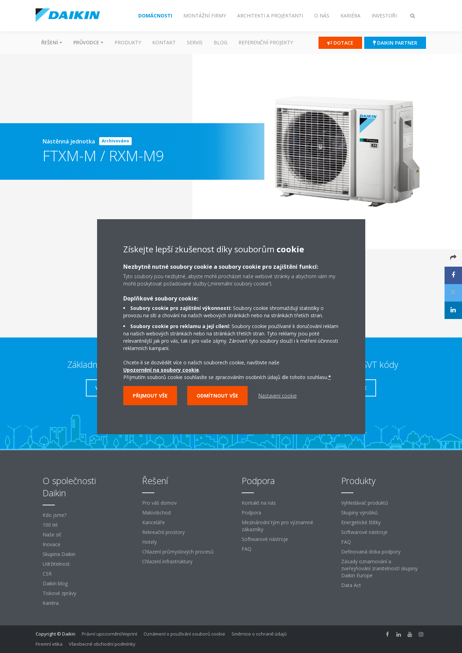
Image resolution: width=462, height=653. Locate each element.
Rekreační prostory (163, 532)
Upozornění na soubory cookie (161, 369)
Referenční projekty (266, 42)
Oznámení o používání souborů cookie (184, 634)
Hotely (149, 542)
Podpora (251, 512)
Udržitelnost (56, 564)
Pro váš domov (159, 502)
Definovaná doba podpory (371, 551)
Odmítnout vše (217, 395)
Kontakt (164, 42)
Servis (195, 42)
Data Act (351, 585)
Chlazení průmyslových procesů (178, 551)
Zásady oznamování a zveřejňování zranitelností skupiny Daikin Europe (379, 568)
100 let (50, 524)
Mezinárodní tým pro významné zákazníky (277, 526)
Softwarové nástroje (265, 539)
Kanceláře (153, 522)
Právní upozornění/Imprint (109, 634)
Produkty (128, 42)
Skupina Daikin (59, 554)
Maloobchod (156, 512)
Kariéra (51, 603)
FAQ (246, 549)
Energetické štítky (361, 522)
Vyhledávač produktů (364, 502)
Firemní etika (49, 644)
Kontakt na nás (259, 502)
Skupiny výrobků (359, 512)
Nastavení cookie (277, 395)
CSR (47, 573)
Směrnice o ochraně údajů (259, 634)
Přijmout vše (150, 395)
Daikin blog (55, 583)
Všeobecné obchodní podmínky (102, 644)
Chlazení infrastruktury (167, 561)
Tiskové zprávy (59, 593)
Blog (220, 42)
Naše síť (52, 534)
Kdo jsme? (54, 515)
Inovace (51, 544)
